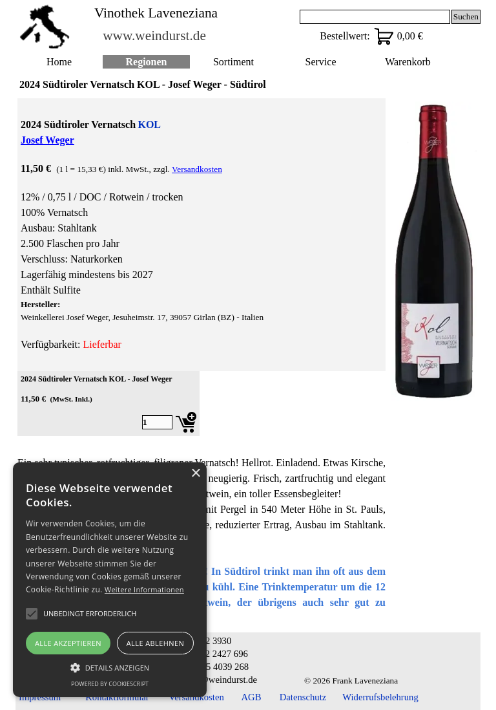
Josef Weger (47, 139)
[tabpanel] (201, 235)
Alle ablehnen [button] (155, 643)
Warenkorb (408, 61)
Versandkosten (197, 169)
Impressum (40, 697)
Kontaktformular (117, 697)
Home (59, 61)
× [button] (195, 474)
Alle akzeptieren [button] (68, 643)
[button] (110, 666)
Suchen (466, 16)
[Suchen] (375, 17)
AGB (252, 697)
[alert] (110, 579)
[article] (108, 403)
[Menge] (157, 422)
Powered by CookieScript (110, 684)
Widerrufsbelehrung (380, 697)
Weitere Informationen (144, 589)
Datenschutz (303, 697)
